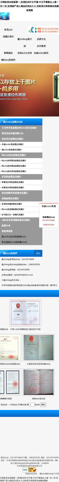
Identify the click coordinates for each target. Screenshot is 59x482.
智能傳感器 (7, 231)
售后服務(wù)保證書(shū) (14, 242)
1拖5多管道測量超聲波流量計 (16, 220)
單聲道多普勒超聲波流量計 (13, 182)
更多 (38, 253)
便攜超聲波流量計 (10, 198)
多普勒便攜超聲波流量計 (12, 204)
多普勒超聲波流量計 (11, 176)
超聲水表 (6, 225)
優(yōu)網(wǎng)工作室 (49, 474)
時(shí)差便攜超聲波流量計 (13, 209)
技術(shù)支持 (25, 53)
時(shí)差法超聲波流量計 (14, 155)
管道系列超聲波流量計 (13, 139)
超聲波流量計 (29, 90)
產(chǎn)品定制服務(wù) (14, 236)
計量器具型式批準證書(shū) (38, 364)
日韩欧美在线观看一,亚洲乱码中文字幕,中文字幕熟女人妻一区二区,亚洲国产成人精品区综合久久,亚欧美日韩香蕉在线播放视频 (29, 6)
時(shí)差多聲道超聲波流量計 (14, 166)
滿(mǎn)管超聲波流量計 (12, 150)
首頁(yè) (8, 29)
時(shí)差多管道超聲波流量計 (14, 171)
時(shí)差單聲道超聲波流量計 (14, 161)
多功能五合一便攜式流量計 (13, 215)
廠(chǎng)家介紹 (24, 42)
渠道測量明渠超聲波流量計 (15, 193)
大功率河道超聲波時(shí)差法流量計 (19, 128)
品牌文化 (41, 39)
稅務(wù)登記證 (38, 399)
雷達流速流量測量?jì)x (13, 133)
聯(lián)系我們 (8, 60)
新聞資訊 (8, 53)
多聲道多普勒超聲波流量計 (13, 187)
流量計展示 (8, 36)
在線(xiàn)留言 (41, 53)
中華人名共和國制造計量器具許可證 (25, 329)
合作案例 (41, 46)
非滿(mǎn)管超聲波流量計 (13, 144)
